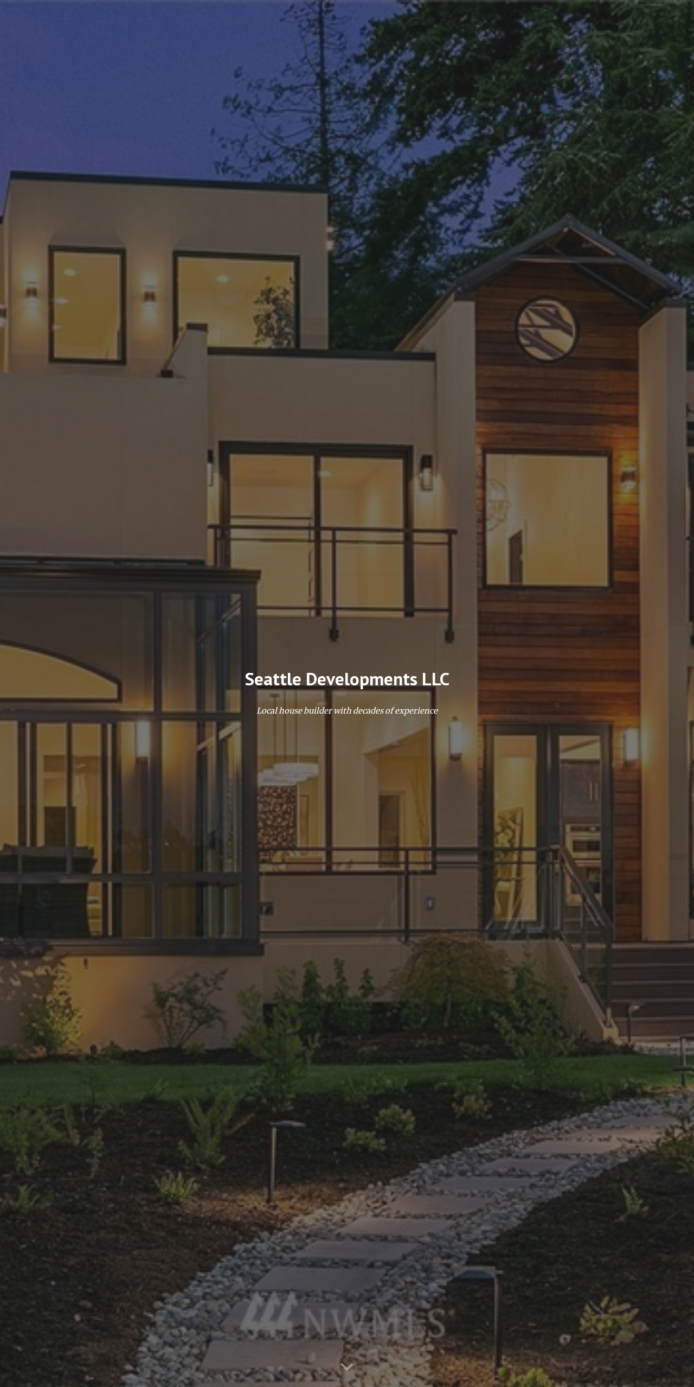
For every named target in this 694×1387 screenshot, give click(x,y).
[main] (347, 679)
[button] (347, 1367)
